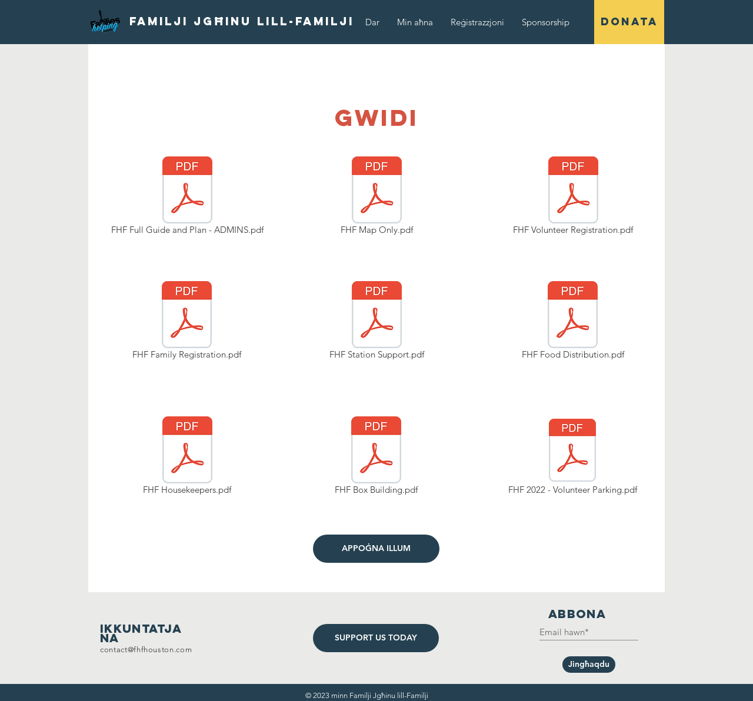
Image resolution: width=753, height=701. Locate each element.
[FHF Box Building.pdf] (376, 457)
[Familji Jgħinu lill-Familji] (241, 22)
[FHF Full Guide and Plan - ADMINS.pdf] (187, 197)
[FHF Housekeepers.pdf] (187, 457)
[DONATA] (629, 22)
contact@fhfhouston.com (146, 649)
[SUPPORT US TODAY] (376, 638)
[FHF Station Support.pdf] (377, 322)
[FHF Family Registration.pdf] (186, 322)
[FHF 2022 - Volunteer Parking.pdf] (572, 457)
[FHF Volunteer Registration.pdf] (573, 197)
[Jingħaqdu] (588, 664)
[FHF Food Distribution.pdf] (572, 322)
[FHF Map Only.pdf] (376, 197)
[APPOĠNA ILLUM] (376, 549)
